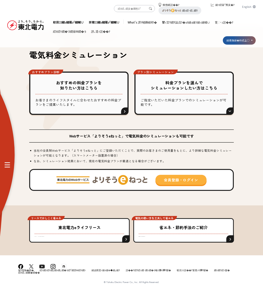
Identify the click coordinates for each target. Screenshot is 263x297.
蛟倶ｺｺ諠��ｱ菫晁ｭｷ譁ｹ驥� (192, 279)
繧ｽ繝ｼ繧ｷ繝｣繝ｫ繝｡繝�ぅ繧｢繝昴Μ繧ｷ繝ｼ (63, 279)
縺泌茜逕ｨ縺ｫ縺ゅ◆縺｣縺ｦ (106, 279)
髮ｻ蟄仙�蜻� (26, 279)
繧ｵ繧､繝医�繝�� (29, 281)
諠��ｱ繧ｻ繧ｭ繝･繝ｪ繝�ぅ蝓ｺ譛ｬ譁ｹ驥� (148, 279)
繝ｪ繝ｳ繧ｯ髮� (222, 279)
